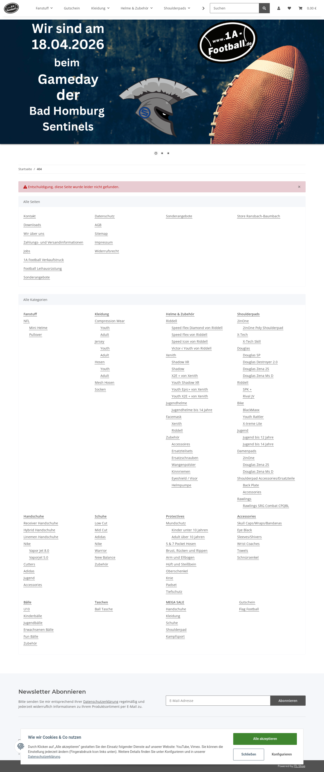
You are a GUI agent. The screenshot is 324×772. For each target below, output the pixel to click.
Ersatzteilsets (182, 451)
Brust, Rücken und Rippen (187, 550)
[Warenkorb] (307, 8)
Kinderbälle (33, 616)
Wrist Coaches (248, 543)
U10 (27, 609)
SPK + (247, 389)
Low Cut (101, 523)
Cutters (29, 564)
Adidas (29, 571)
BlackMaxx (251, 410)
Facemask (173, 416)
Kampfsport (175, 636)
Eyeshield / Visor (185, 478)
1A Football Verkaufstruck (44, 259)
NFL (26, 321)
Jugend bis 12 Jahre (258, 437)
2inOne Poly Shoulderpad (263, 327)
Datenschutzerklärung (100, 701)
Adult (104, 334)
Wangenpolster (184, 464)
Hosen (100, 362)
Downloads (32, 225)
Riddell (171, 321)
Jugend (242, 430)
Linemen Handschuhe (41, 537)
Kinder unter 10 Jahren (190, 530)
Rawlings (244, 499)
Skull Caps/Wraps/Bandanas (259, 523)
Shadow (178, 369)
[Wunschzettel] (289, 8)
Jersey (99, 341)
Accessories (252, 492)
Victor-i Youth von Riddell (192, 348)
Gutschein (247, 602)
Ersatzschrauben (185, 458)
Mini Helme (38, 327)
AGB (98, 225)
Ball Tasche (104, 609)
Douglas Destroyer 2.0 (260, 362)
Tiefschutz (174, 591)
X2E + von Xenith (185, 375)
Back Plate (251, 485)
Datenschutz (105, 216)
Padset (171, 584)
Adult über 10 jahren (188, 537)
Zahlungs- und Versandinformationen (53, 242)
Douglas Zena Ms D (258, 375)
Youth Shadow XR (185, 382)
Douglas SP (251, 355)
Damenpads (246, 451)
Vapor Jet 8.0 (39, 550)
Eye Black (244, 530)
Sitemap (101, 233)
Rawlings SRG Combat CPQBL (266, 505)
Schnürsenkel (248, 557)
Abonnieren (287, 700)
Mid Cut (101, 530)
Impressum (104, 242)
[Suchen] (234, 8)
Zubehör (172, 437)
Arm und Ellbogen (180, 557)
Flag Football (249, 609)
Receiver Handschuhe (41, 523)
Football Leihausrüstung (43, 268)
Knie (169, 578)
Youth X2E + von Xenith (190, 396)
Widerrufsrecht (107, 251)
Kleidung (173, 616)
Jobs (27, 251)
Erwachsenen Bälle (39, 629)
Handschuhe (176, 609)
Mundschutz (176, 523)
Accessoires (181, 444)
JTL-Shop (299, 766)
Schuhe (172, 622)
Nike (27, 543)
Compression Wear (110, 321)
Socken (100, 389)
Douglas (243, 348)
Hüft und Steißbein (181, 564)
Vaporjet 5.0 (38, 557)
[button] (279, 8)
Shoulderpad (176, 629)
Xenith (171, 355)
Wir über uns (34, 233)
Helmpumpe (181, 485)
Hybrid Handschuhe (39, 530)
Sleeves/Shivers (249, 537)
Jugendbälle (33, 622)
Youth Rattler (253, 416)
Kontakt (30, 216)
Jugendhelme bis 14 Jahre (192, 410)
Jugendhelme (176, 403)
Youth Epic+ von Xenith (190, 389)
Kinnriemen (181, 471)
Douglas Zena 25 (256, 369)
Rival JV (248, 396)
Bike (240, 403)
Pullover (35, 334)
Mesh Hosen (104, 382)
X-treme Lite (252, 423)
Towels (242, 550)
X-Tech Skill (252, 341)
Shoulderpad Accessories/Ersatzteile (266, 478)
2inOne (243, 321)
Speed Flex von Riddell (189, 334)
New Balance (105, 557)
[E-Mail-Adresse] (218, 701)
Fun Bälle (31, 636)
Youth (105, 327)
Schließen (248, 754)
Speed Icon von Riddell (190, 341)
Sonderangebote (179, 216)
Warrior (101, 550)
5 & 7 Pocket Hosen (181, 543)
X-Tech (242, 334)
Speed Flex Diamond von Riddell (197, 327)
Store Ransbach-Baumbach (258, 216)
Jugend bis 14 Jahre (258, 444)
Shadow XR (180, 362)
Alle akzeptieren (265, 739)
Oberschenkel (177, 571)
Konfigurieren (282, 754)
